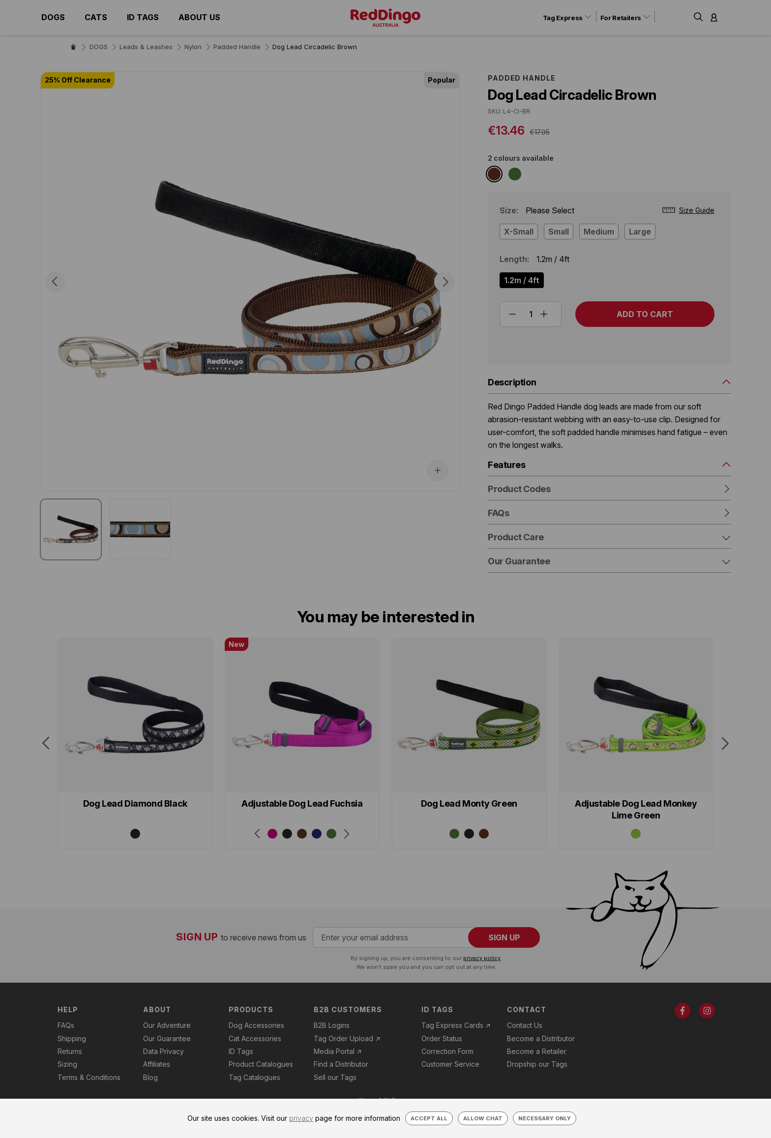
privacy (301, 1118)
